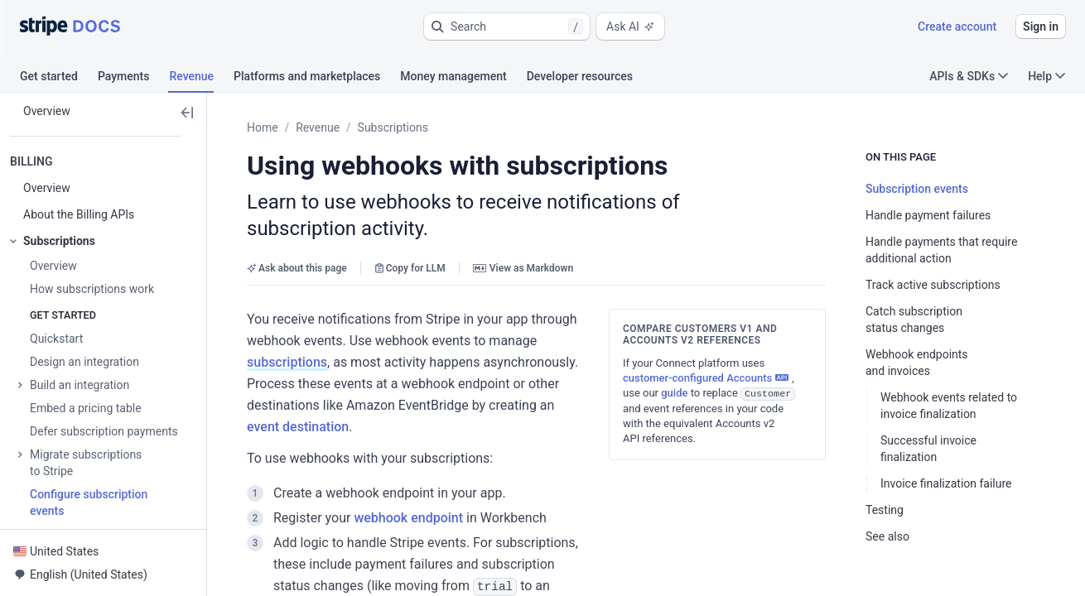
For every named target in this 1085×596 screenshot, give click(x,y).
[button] (507, 26)
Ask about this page (297, 268)
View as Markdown (523, 268)
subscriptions (287, 362)
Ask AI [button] (630, 26)
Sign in (1040, 26)
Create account (957, 26)
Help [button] (1046, 76)
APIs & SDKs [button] (968, 76)
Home (262, 127)
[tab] (59, 79)
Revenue (318, 127)
